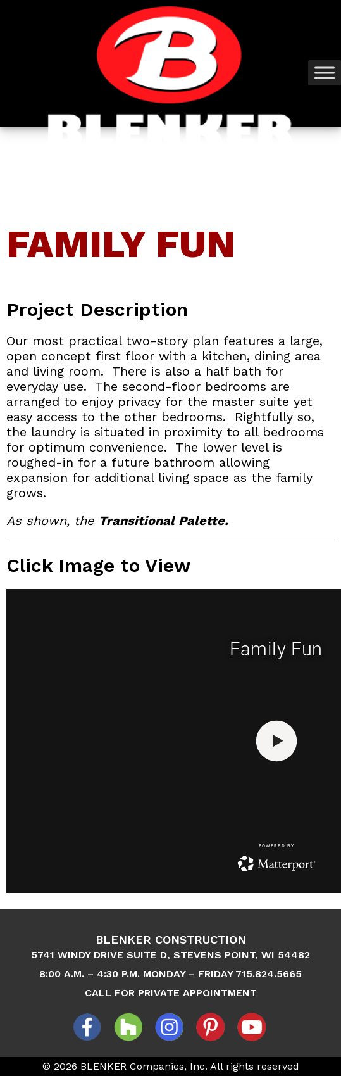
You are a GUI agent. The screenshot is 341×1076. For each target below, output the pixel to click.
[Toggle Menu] (324, 72)
